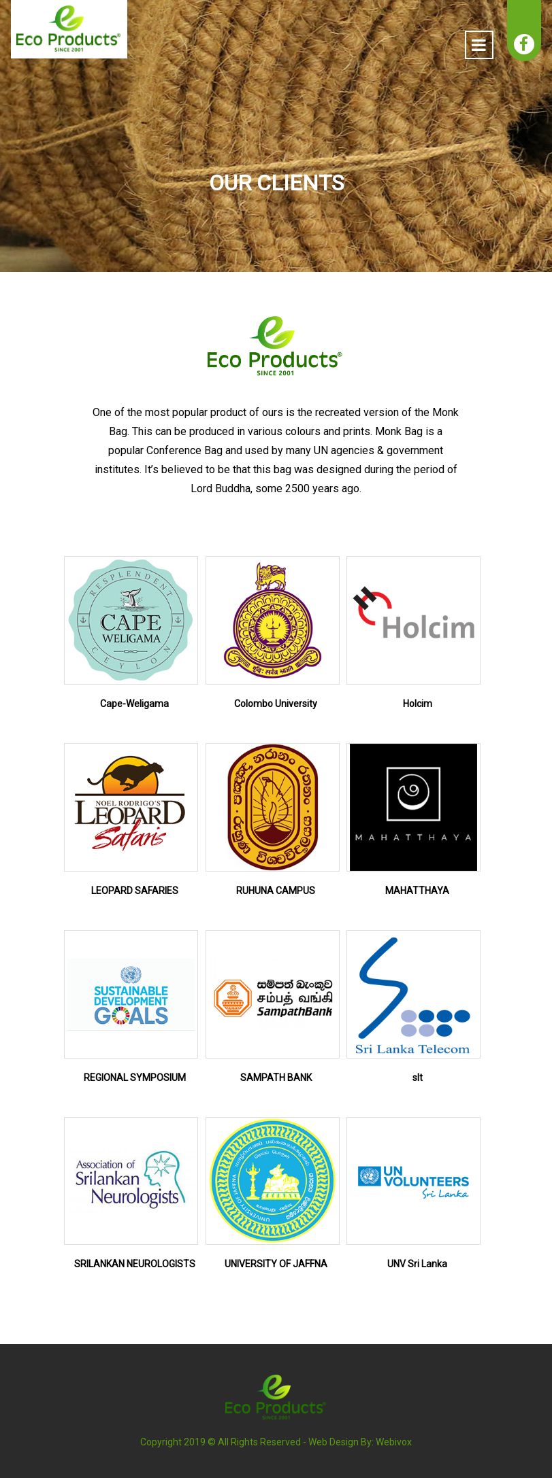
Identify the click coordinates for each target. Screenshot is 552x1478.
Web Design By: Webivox (360, 1442)
